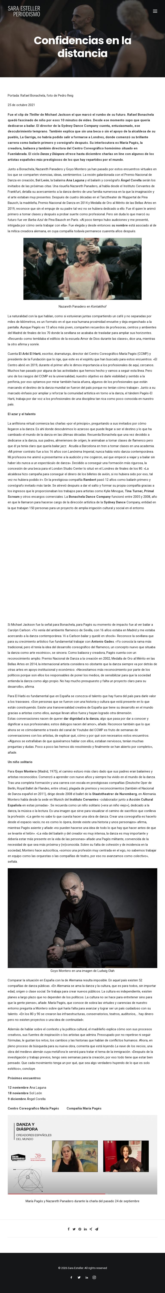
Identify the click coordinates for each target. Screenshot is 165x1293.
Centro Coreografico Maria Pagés (33, 1108)
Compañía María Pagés (84, 1108)
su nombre (120, 225)
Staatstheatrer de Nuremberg (114, 794)
